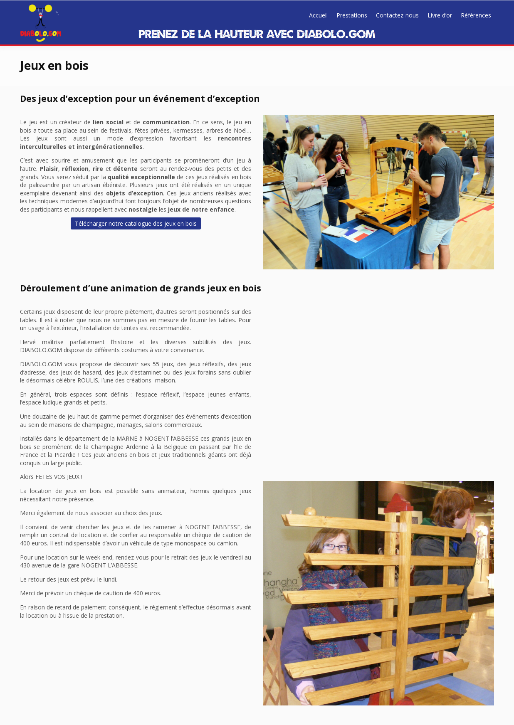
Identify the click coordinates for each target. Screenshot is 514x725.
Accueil (318, 15)
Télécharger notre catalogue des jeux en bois (136, 223)
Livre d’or (440, 15)
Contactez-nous (397, 15)
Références (476, 15)
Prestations (351, 15)
